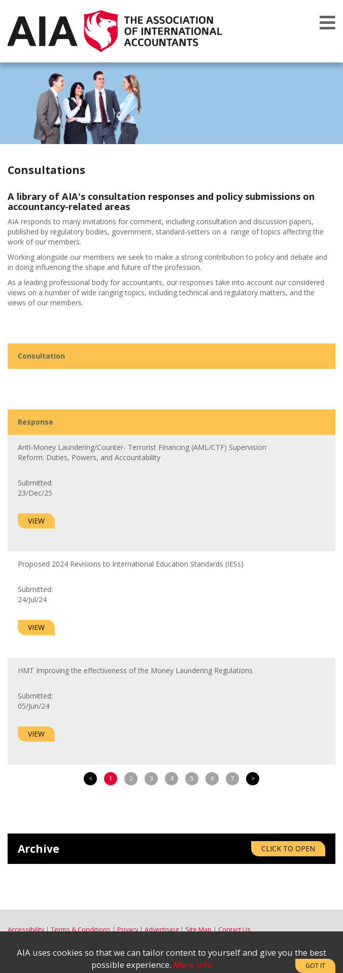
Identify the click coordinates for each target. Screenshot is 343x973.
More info (193, 964)
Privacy (127, 929)
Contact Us (234, 929)
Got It (315, 965)
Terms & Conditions (81, 929)
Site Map (198, 929)
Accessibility (26, 929)
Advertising (162, 929)
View (36, 521)
